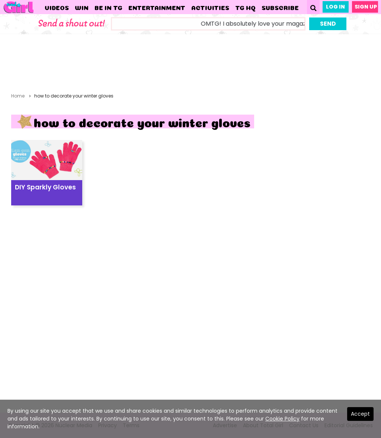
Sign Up (366, 6)
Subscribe (280, 7)
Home (18, 96)
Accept (360, 414)
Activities (210, 7)
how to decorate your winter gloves (73, 96)
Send (328, 23)
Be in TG (108, 7)
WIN (82, 7)
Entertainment (156, 7)
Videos (57, 7)
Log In (335, 6)
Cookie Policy (282, 418)
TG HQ (245, 7)
